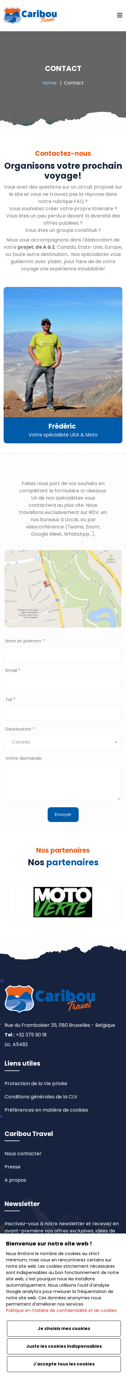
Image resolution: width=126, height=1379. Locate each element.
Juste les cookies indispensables (64, 1346)
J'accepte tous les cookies (64, 1364)
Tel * (10, 699)
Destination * (20, 729)
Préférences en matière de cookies (46, 1110)
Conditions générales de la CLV (41, 1096)
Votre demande (23, 758)
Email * (12, 670)
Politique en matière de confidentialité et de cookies (61, 1310)
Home (49, 82)
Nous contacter (23, 1153)
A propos (15, 1180)
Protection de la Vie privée (36, 1083)
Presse (12, 1166)
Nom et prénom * (25, 641)
